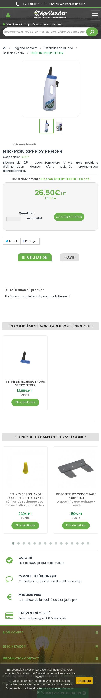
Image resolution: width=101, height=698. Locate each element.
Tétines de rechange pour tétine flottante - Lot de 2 (25, 503)
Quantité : (26, 213)
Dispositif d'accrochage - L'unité (76, 503)
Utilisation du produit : (24, 290)
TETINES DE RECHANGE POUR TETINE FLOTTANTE (25, 496)
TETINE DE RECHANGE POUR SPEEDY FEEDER (25, 383)
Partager (30, 241)
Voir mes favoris (24, 144)
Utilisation (35, 257)
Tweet (11, 241)
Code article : (11, 157)
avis (69, 257)
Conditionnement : (26, 179)
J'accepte (84, 680)
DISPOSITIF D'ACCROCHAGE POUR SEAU (76, 496)
